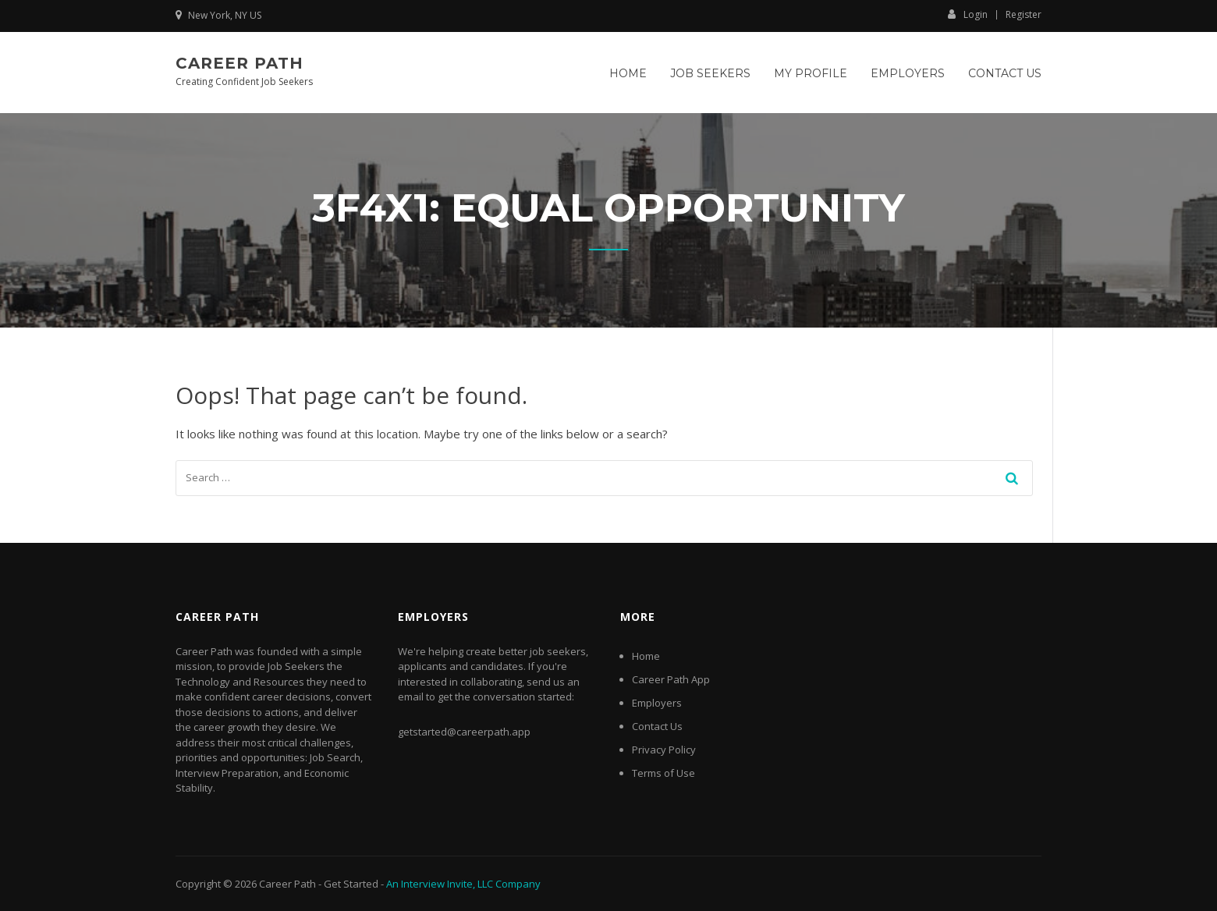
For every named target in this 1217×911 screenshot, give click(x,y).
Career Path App (671, 679)
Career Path (239, 63)
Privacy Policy (664, 750)
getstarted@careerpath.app (464, 732)
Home (628, 73)
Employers (908, 73)
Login (968, 14)
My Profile (810, 73)
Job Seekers (710, 73)
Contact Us (1004, 73)
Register (1023, 14)
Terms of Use (663, 773)
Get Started (351, 884)
